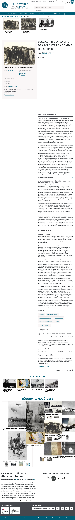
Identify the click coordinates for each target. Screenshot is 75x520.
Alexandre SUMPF (46, 55)
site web (23, 76)
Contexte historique (47, 116)
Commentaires (43, 368)
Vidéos (55, 14)
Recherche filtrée (44, 14)
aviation (42, 315)
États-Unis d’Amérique (45, 319)
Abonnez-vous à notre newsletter (43, 511)
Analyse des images (46, 178)
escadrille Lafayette (52, 315)
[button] (11, 27)
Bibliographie (43, 331)
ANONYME (10, 71)
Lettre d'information (36, 1)
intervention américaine (46, 323)
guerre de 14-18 (59, 319)
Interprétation (44, 232)
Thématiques (12, 14)
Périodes (32, 14)
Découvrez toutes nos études (15, 17)
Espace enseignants (48, 1)
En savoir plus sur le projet (27, 503)
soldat (57, 323)
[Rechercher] (47, 7)
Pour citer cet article (45, 356)
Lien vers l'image (9, 96)
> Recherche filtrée (38, 10)
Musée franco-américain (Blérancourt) (25, 73)
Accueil (4, 17)
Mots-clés (23, 14)
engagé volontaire (44, 326)
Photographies (13, 87)
